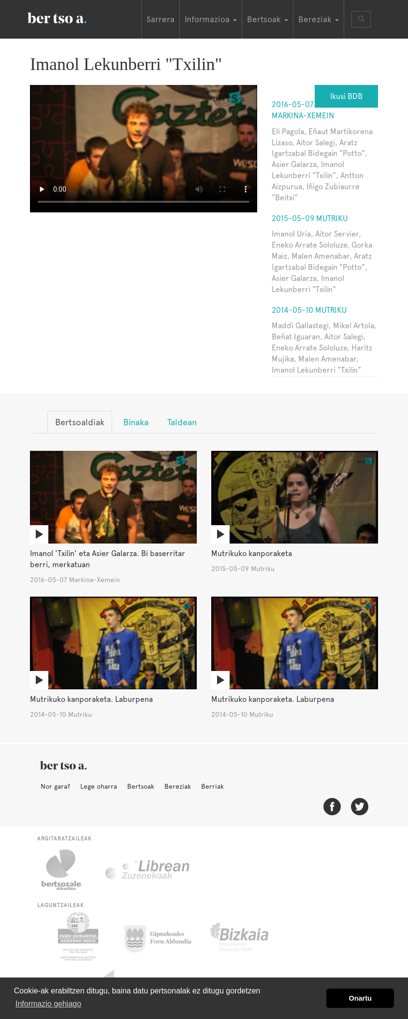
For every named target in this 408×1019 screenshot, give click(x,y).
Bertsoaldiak (79, 422)
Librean (147, 870)
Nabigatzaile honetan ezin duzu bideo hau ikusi (143, 148)
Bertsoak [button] (267, 19)
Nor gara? (55, 786)
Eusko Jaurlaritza (77, 936)
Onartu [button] (360, 998)
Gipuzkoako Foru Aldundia (164, 936)
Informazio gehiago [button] (48, 1004)
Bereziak (177, 786)
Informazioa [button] (211, 19)
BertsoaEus (71, 17)
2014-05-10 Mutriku (309, 310)
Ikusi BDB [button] (346, 96)
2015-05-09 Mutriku (310, 218)
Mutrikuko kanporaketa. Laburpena (91, 699)
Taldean (182, 422)
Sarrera (160, 19)
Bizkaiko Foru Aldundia (250, 936)
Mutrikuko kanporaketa (251, 553)
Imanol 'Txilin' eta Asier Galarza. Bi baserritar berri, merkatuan (107, 559)
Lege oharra (98, 786)
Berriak (212, 786)
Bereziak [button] (318, 19)
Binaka (135, 422)
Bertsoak (140, 786)
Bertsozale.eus (67, 870)
